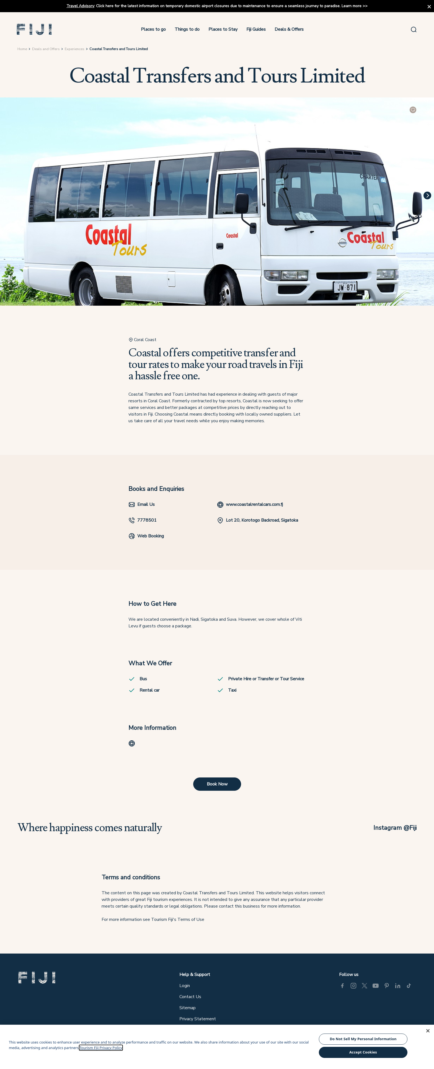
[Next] (427, 196)
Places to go (153, 30)
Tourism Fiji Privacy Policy (100, 1047)
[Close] (428, 1031)
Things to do (187, 30)
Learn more (351, 6)
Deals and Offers (46, 50)
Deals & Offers (289, 30)
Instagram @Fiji (394, 831)
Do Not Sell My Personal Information (363, 1038)
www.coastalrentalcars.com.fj (250, 506)
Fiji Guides (256, 30)
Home (22, 50)
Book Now (217, 788)
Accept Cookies (363, 1052)
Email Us (141, 506)
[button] (36, 30)
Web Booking (146, 538)
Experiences (75, 50)
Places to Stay (223, 30)
